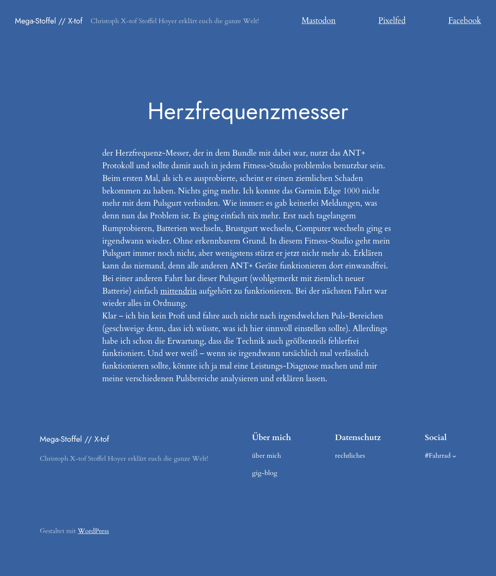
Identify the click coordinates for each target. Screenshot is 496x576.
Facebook (464, 20)
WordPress (93, 531)
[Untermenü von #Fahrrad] (454, 456)
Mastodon (318, 20)
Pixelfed (392, 20)
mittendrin (178, 291)
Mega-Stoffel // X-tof (48, 21)
